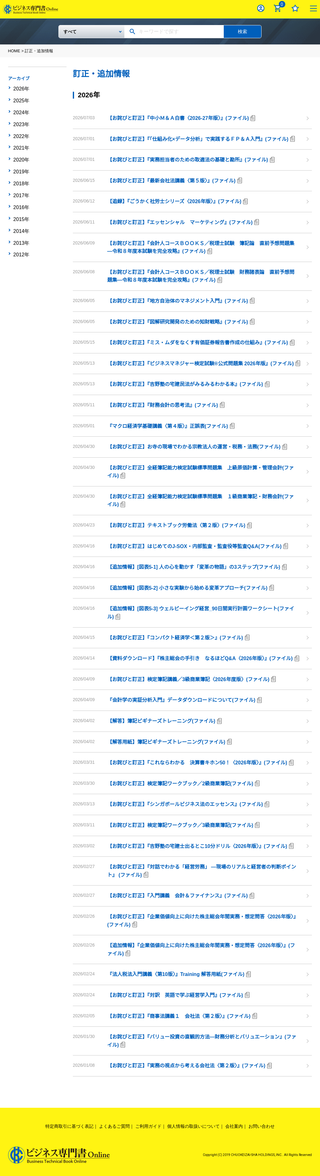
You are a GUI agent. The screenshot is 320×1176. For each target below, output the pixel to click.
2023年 (21, 117)
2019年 (21, 155)
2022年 (21, 126)
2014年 (21, 204)
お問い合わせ (261, 1126)
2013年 (21, 214)
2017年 (21, 175)
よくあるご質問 (114, 1126)
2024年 (21, 107)
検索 (242, 31)
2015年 (21, 194)
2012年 (21, 223)
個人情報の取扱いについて (193, 1126)
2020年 (21, 146)
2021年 (21, 136)
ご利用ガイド (148, 1126)
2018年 (21, 165)
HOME (14, 51)
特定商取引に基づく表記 (69, 1126)
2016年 (21, 184)
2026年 (21, 87)
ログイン (260, 8)
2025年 (21, 97)
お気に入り (295, 8)
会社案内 (234, 1126)
